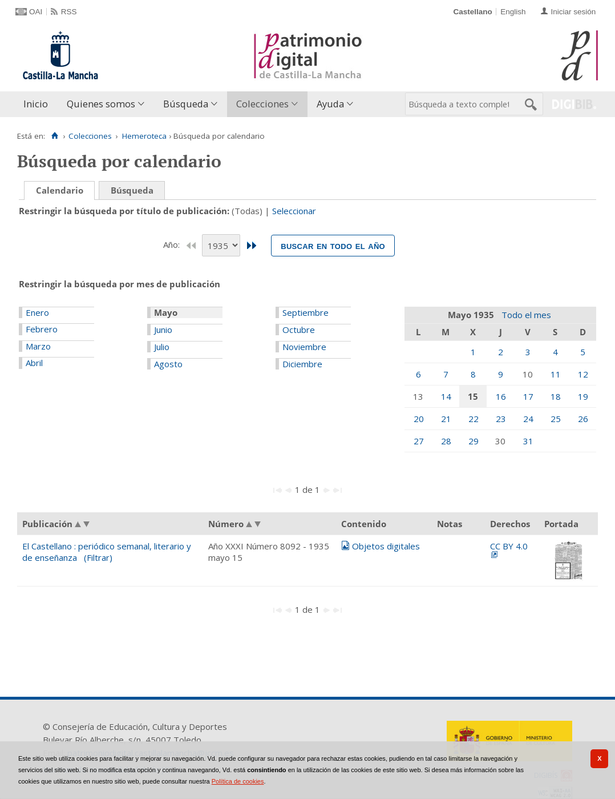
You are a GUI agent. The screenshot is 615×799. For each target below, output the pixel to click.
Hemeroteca (144, 136)
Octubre (298, 329)
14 (446, 396)
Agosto (168, 364)
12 (583, 374)
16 (501, 396)
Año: (172, 244)
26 (583, 418)
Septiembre (305, 312)
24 (528, 418)
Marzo (38, 346)
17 (528, 396)
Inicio (35, 103)
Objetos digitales (386, 546)
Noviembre (304, 346)
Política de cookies (238, 781)
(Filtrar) (98, 557)
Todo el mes (526, 314)
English (512, 11)
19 (583, 396)
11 (556, 374)
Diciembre (302, 364)
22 (473, 418)
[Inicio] (54, 136)
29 (473, 441)
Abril (34, 362)
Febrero (42, 329)
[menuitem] (38, 104)
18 (556, 396)
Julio (161, 346)
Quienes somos (101, 103)
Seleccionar (294, 210)
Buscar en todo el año (333, 245)
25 (556, 418)
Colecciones (262, 103)
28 (446, 441)
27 (419, 441)
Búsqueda (185, 103)
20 (419, 418)
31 (528, 441)
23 (501, 418)
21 (446, 418)
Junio (163, 329)
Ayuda (330, 103)
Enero (37, 312)
